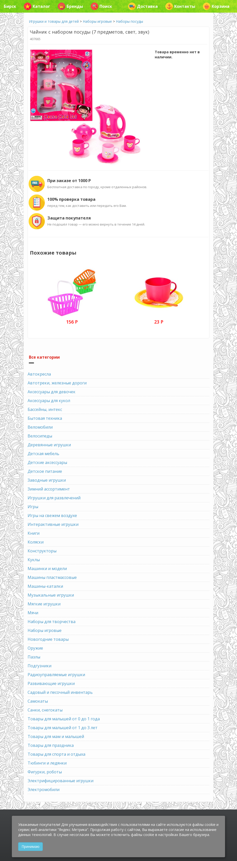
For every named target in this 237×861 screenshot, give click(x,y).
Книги (34, 533)
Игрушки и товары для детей (54, 21)
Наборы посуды (129, 21)
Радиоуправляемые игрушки (56, 674)
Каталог (37, 6)
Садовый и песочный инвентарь (60, 692)
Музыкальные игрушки (51, 595)
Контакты (180, 6)
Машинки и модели (47, 568)
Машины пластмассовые (52, 577)
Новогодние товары (48, 639)
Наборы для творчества (51, 621)
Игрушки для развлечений (54, 498)
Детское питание (45, 471)
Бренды (70, 6)
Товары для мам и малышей (56, 736)
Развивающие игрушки (51, 683)
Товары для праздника (51, 745)
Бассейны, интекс (45, 409)
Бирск (10, 6)
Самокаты (38, 701)
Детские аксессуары (47, 462)
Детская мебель (43, 453)
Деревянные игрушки (49, 445)
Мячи (33, 613)
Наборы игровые (97, 21)
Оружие (35, 648)
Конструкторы (42, 551)
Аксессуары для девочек (51, 392)
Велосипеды (40, 436)
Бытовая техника (45, 418)
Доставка (143, 6)
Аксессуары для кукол (49, 400)
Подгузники (39, 666)
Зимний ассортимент (49, 489)
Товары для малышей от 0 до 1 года (64, 719)
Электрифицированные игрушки (60, 780)
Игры (33, 506)
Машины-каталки (45, 586)
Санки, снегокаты (45, 710)
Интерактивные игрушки (53, 524)
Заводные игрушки (47, 480)
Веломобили (40, 427)
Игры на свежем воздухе (52, 515)
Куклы (34, 559)
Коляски (36, 542)
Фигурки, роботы (45, 772)
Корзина (216, 6)
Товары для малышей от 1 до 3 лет (62, 727)
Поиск (101, 6)
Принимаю (31, 846)
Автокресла (39, 374)
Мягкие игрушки (44, 604)
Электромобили (44, 789)
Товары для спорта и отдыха (56, 754)
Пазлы (34, 657)
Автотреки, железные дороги (57, 383)
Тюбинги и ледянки (47, 763)
